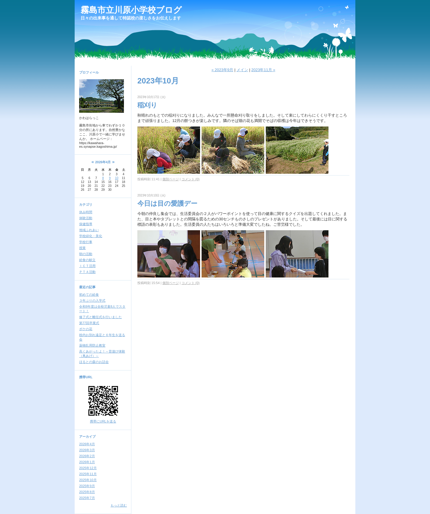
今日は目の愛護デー (167, 203)
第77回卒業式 (89, 323)
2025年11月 (88, 474)
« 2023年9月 (222, 70)
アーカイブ (87, 436)
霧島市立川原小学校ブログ (131, 10)
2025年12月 (88, 468)
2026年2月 (87, 456)
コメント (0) (191, 179)
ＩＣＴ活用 (87, 266)
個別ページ (170, 179)
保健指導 (85, 224)
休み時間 (85, 212)
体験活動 (85, 218)
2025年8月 (87, 492)
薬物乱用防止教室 (92, 345)
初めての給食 (89, 294)
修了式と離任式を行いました (100, 317)
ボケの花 (85, 329)
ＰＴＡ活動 (87, 272)
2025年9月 (87, 486)
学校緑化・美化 (90, 236)
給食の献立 (87, 260)
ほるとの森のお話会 (94, 362)
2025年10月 (88, 480)
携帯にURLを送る (103, 421)
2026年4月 (87, 444)
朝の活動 (85, 254)
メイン (242, 70)
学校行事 (85, 242)
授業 (82, 248)
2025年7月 (87, 498)
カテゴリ (85, 204)
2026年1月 (87, 462)
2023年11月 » (263, 70)
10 (116, 178)
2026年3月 (87, 450)
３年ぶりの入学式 (92, 300)
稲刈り (147, 105)
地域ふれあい (89, 230)
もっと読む (118, 505)
